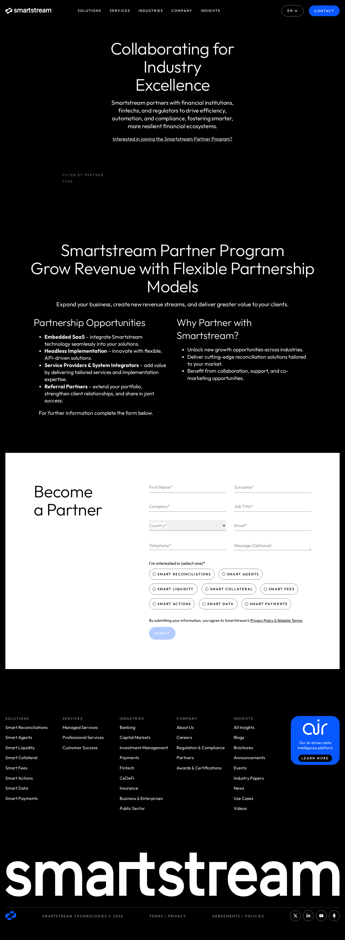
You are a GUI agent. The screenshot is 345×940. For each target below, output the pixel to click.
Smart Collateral (229, 589)
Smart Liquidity (173, 589)
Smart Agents (241, 574)
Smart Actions (172, 604)
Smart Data (218, 604)
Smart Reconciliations (182, 574)
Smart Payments (267, 604)
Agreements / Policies (238, 916)
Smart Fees (280, 589)
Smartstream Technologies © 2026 (82, 916)
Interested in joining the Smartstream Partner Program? (172, 139)
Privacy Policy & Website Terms (276, 620)
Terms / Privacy (167, 916)
